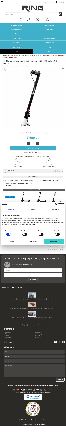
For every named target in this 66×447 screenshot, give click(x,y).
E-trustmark (38, 337)
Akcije (16, 51)
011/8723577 (51, 2)
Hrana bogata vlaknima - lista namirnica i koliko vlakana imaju (32, 317)
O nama (7, 334)
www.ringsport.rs (29, 424)
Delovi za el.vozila (49, 38)
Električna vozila (16, 38)
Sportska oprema (49, 42)
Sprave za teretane (49, 34)
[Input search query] (12, 14)
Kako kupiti (8, 332)
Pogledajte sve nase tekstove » (32, 325)
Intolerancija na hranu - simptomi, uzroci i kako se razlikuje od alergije (32, 299)
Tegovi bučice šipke (16, 29)
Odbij (12, 241)
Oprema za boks (49, 29)
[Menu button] (1, 1)
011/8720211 (30, 2)
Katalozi (37, 335)
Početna (5, 55)
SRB (63, 2)
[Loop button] (60, 14)
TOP (64, 440)
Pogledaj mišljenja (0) (8, 172)
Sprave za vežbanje (16, 25)
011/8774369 (40, 2)
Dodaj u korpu (33, 148)
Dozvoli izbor (33, 241)
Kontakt (7, 335)
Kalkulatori (38, 332)
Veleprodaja (8, 337)
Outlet (49, 51)
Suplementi (16, 47)
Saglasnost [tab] (11, 209)
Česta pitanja (38, 334)
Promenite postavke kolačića (38, 420)
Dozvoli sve (53, 241)
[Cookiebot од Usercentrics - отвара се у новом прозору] (56, 204)
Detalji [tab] (33, 209)
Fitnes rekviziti (49, 25)
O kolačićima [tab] (55, 209)
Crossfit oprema (16, 34)
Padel (49, 47)
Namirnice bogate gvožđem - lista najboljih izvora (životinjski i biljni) (32, 308)
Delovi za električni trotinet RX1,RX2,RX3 (30, 55)
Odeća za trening (16, 42)
